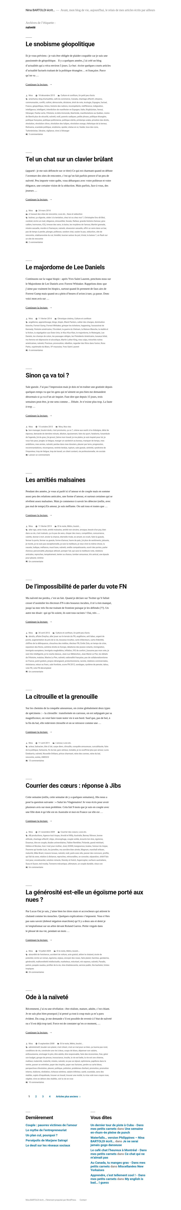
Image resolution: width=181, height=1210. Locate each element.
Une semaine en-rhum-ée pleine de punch (116, 1130)
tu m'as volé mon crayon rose (95, 1075)
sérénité (89, 448)
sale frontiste (55, 664)
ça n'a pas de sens (57, 533)
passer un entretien (40, 1064)
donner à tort (38, 537)
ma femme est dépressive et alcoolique (43, 340)
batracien (39, 746)
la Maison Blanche (89, 329)
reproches (38, 554)
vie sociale (100, 451)
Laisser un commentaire (39, 455)
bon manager (34, 430)
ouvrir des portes (94, 547)
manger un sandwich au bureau (68, 441)
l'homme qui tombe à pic (36, 849)
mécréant (75, 961)
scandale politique (43, 127)
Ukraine (42, 131)
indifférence (87, 106)
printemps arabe (84, 120)
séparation (94, 856)
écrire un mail (39, 221)
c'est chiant (62, 1047)
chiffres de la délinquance (37, 643)
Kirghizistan (91, 109)
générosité (30, 961)
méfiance (44, 547)
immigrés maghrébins (54, 650)
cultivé (48, 102)
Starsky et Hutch (68, 860)
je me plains (77, 437)
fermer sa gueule (47, 540)
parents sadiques (68, 116)
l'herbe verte (40, 113)
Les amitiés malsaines (55, 479)
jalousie (105, 540)
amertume (33, 99)
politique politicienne (52, 120)
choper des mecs (73, 533)
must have (53, 547)
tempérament (50, 554)
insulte (67, 1057)
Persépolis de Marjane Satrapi (47, 1140)
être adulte (59, 1054)
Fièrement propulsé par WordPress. (61, 1200)
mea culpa (82, 340)
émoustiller (60, 221)
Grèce (47, 106)
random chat (68, 232)
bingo (54, 322)
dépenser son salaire (87, 1050)
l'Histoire (50, 113)
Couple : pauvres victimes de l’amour (51, 1125)
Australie (78, 835)
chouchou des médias (58, 643)
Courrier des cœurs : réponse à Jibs (73, 785)
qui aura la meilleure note (83, 551)
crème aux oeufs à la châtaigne (87, 430)
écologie (87, 102)
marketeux (65, 961)
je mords (29, 544)
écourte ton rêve (87, 839)
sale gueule (80, 448)
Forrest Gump (39, 325)
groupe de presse (44, 1057)
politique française (34, 120)
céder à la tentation (54, 217)
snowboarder (40, 860)
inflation (68, 650)
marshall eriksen (96, 849)
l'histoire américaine (43, 329)
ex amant (78, 537)
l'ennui (100, 109)
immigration (99, 647)
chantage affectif (86, 99)
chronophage (60, 839)
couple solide (73, 839)
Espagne (96, 102)
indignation (98, 106)
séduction (91, 232)
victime (40, 558)
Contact (83, 1200)
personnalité (38, 551)
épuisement (72, 434)
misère (54, 1061)
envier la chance (52, 537)
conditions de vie (33, 1050)
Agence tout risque (51, 835)
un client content (70, 451)
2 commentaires (36, 242)
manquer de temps (91, 441)
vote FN (29, 668)
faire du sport (84, 434)
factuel (104, 102)
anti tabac (90, 636)
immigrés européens (35, 650)
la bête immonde (62, 113)
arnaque (83, 530)
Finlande (85, 842)
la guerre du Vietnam (71, 329)
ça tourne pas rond (99, 1047)
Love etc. (62, 214)
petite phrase (83, 116)
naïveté (52, 116)
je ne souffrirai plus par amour (90, 750)
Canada (74, 99)
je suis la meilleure (68, 544)
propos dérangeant (55, 661)
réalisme (36, 1072)
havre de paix (75, 540)
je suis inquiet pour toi (93, 437)
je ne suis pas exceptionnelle (46, 544)
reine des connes (81, 753)
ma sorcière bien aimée (69, 849)
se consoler (84, 856)
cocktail (29, 221)
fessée (69, 221)
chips (51, 839)
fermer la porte (32, 540)
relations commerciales (97, 661)
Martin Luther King (69, 340)
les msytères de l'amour (80, 224)
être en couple (40, 842)
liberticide (75, 113)
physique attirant (52, 551)
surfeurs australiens (97, 860)
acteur (31, 746)
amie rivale (42, 530)
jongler (42, 441)
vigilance (50, 131)
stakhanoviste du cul (44, 235)
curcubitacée (97, 746)
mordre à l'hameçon (49, 228)
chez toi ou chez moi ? (73, 217)
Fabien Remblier (74, 842)
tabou (105, 664)
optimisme (85, 1061)
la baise (65, 224)
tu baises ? (91, 235)
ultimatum (72, 864)
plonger (49, 232)
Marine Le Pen (51, 657)
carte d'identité (97, 640)
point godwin (41, 661)
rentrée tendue (60, 448)
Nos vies (67, 427)
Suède (82, 127)
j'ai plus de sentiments (91, 540)
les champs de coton (42, 336)
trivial (83, 235)
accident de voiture (58, 954)
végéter (29, 1079)
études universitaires (57, 842)
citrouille (68, 746)
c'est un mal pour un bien (79, 1047)
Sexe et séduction (74, 214)
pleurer (51, 1068)
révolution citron (42, 123)
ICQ (44, 224)
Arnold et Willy (67, 835)
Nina (31, 95)
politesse (58, 232)
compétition (87, 533)
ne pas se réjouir (73, 1061)
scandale (91, 1072)
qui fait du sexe (32, 856)
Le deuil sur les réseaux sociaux (48, 1145)
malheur (29, 1061)
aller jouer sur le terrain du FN (63, 636)
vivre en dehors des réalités (45, 1079)
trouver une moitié (74, 1075)
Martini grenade (98, 224)
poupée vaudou (39, 965)
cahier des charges (85, 322)
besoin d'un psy (94, 530)
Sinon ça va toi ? (47, 375)
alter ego (32, 530)
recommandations (34, 448)
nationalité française (75, 657)
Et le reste (61, 526)
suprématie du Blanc (41, 347)
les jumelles (53, 849)
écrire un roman (41, 958)
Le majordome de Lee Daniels (65, 267)
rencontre (30, 757)
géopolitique (38, 106)
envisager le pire (46, 1054)
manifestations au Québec (91, 113)
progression (98, 444)
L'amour (59, 743)
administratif (34, 1047)
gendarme (104, 958)
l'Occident (57, 329)
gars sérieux (62, 750)
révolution (30, 123)
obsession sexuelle (74, 228)
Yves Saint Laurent (71, 347)
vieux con (98, 864)
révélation (45, 1072)
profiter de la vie (54, 965)
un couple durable (85, 864)
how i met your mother (52, 846)
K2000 (70, 846)
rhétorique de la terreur (96, 123)
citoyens (98, 99)
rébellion (68, 343)
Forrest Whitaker (53, 325)
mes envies (40, 444)
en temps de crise (98, 643)
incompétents (75, 106)
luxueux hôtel (101, 336)
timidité (57, 235)
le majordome (82, 333)
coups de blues (71, 1050)
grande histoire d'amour (90, 221)
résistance (30, 664)
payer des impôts (57, 1064)
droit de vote (77, 102)
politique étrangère (98, 116)
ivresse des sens (53, 224)
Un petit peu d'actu (86, 95)
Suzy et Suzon (32, 864)
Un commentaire (36, 561)
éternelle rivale (66, 537)
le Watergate (94, 333)
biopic (60, 322)
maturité (29, 853)
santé (83, 1072)
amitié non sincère (71, 530)
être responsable (72, 1054)
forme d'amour (61, 540)
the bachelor (97, 965)
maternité (38, 1061)
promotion (94, 1068)
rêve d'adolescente (70, 965)
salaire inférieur (73, 1072)
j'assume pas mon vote (96, 650)
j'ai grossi (51, 437)
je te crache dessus (52, 654)
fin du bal (52, 750)
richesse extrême (58, 1072)
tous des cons (92, 127)
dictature (67, 102)
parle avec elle (76, 853)
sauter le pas (80, 232)
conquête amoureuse (82, 746)
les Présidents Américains (82, 336)
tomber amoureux (80, 554)
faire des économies (89, 1054)
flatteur (76, 221)
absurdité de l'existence (39, 954)
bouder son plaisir (48, 1047)
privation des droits (100, 120)
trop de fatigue (42, 451)
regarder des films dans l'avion (86, 343)
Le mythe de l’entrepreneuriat (46, 1130)
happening (85, 325)
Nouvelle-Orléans (50, 753)
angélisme (33, 322)
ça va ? (70, 430)
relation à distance (48, 856)
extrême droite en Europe (55, 647)
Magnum (85, 849)
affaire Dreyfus (42, 636)
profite (106, 853)
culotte (29, 537)
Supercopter (82, 860)
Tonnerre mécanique (58, 864)
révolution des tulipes (60, 123)
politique (58, 1068)
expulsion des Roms (34, 647)
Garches (95, 958)
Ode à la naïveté (47, 997)
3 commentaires (36, 134)
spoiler (64, 127)
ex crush (86, 537)
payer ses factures (74, 1064)
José (64, 846)
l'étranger (30, 113)
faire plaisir (86, 958)
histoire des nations (59, 106)
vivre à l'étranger (62, 131)
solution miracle (54, 860)
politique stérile (69, 120)
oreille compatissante (76, 547)
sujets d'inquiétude (41, 1075)
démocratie (57, 102)
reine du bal (95, 753)
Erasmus (29, 842)
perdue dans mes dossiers (65, 444)
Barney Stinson (89, 835)
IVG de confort (79, 650)
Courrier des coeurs (69, 832)
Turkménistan (32, 131)
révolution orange (78, 123)
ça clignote (40, 217)
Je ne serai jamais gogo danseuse (114, 1143)
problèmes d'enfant (80, 1068)
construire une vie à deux (52, 1050)
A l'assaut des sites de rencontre (43, 214)
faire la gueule (97, 537)
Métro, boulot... (73, 526)
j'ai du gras (41, 437)
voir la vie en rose (65, 1079)
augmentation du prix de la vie (45, 640)
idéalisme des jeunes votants (80, 647)
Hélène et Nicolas (33, 846)
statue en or (73, 127)
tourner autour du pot (71, 235)
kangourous (79, 846)
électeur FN (74, 643)
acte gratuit (73, 954)
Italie (83, 109)
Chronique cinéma (65, 318)
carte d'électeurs (82, 640)
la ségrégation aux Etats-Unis (47, 333)
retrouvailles (72, 856)
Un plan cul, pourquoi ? (41, 1135)
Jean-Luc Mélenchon (71, 654)
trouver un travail (58, 1075)
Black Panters (70, 322)
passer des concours (93, 853)
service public (85, 965)
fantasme (43, 750)
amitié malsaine (55, 530)
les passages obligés (61, 336)
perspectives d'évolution (36, 1068)
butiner (32, 217)
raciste (83, 661)
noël (58, 116)
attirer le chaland (86, 954)
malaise (40, 657)
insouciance (58, 1057)
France (29, 106)
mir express (85, 961)
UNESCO (45, 757)
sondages (80, 664)
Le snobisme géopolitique (60, 44)
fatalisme (95, 434)
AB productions (35, 835)
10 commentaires (36, 1082)
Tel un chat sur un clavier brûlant (69, 159)
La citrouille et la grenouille (62, 696)
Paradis (102, 961)
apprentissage (45, 322)
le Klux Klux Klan (68, 333)
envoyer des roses (72, 958)
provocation (58, 343)
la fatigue (50, 441)
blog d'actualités (46, 99)
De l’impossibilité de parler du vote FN (76, 586)
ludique (36, 547)
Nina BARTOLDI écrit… (40, 10)
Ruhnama (30, 127)
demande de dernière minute (46, 434)
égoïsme (99, 839)
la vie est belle (77, 1057)
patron (28, 965)
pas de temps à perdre (35, 232)
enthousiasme (32, 1054)
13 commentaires (36, 760)
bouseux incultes (66, 640)
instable (72, 750)
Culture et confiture (69, 95)
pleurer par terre (85, 444)
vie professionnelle (87, 451)
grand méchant (96, 842)
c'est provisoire (59, 430)
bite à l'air (48, 746)
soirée (37, 757)
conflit (42, 102)
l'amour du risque (99, 846)
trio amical (93, 554)
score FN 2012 (68, 664)
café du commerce (62, 99)
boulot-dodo (46, 430)
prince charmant (66, 753)
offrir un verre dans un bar (95, 228)
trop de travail (56, 451)
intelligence (31, 109)
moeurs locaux (50, 853)
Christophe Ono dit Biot (94, 217)
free (101, 1054)
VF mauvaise (56, 347)
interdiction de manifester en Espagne (63, 109)
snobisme (56, 127)
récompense (48, 448)
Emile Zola (84, 643)
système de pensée (93, 664)
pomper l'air (66, 551)
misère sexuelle (32, 228)
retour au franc (42, 664)
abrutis (32, 636)
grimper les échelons (71, 325)
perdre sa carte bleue (92, 1064)
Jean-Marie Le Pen (89, 654)
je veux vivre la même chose (90, 544)
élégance (50, 221)
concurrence (98, 533)
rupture (71, 448)
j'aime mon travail (63, 437)
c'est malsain (42, 533)
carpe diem (58, 746)
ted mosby (43, 864)
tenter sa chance (64, 554)
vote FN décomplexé (42, 668)
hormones (36, 224)
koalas (88, 846)
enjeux (60, 958)
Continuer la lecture (39, 84)
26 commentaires (36, 972)
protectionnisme (72, 661)
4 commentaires (36, 350)
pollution (67, 1068)
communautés (32, 102)
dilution (63, 434)
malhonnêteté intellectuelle (48, 961)
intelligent (41, 109)
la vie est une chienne (93, 1057)
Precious (48, 343)
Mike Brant (38, 853)
